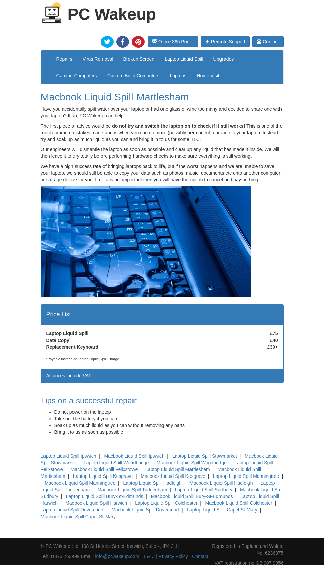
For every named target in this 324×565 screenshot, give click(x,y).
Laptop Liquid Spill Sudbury (203, 489)
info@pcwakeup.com (117, 556)
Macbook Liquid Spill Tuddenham (132, 489)
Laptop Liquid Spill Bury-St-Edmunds (104, 496)
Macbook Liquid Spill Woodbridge (192, 462)
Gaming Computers (76, 75)
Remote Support (225, 41)
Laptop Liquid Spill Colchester (166, 503)
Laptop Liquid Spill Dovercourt (72, 510)
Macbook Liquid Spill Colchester (238, 503)
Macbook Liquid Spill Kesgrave (173, 476)
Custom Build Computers (133, 75)
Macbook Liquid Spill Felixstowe (104, 469)
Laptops (178, 75)
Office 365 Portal (173, 41)
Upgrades (223, 59)
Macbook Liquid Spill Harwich (96, 503)
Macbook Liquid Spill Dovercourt (145, 510)
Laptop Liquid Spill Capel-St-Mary (222, 510)
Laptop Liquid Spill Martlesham (177, 469)
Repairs (64, 59)
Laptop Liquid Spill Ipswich (68, 456)
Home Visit (208, 75)
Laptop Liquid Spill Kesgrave (103, 476)
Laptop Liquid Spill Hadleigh (152, 483)
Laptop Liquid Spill (184, 59)
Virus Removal (98, 59)
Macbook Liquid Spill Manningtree (80, 483)
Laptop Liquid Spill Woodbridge (116, 462)
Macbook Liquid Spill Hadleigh (221, 483)
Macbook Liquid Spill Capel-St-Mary (78, 516)
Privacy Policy (173, 556)
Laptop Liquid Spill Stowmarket (204, 456)
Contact (268, 41)
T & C (149, 556)
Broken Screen (139, 59)
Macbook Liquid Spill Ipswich (134, 456)
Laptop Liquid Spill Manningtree (246, 476)
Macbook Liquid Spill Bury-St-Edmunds (192, 496)
